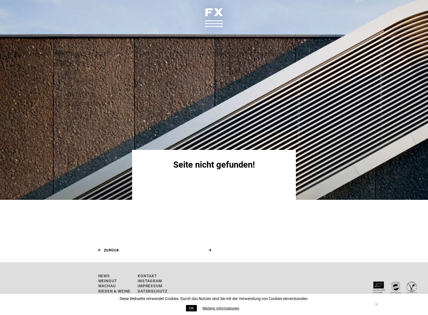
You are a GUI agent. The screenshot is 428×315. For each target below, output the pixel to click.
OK (191, 308)
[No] (376, 304)
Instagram (150, 280)
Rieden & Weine (114, 291)
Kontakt (147, 275)
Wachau (107, 285)
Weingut (107, 280)
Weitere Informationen (220, 308)
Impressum (150, 285)
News (104, 275)
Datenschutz (152, 291)
